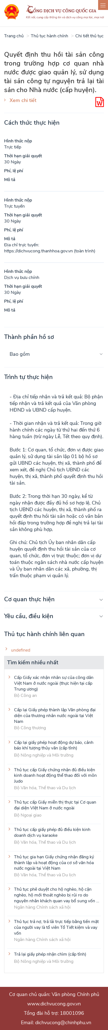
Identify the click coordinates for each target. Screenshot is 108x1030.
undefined (20, 650)
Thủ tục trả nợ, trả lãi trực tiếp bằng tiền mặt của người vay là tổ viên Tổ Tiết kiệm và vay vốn (56, 927)
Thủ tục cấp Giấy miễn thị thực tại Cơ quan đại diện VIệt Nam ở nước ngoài (55, 805)
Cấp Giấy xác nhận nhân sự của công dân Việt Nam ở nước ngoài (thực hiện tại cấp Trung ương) (53, 683)
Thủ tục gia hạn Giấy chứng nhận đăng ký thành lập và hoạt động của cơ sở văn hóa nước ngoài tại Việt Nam (54, 862)
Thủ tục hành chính (49, 36)
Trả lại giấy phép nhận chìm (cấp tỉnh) (50, 954)
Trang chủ (14, 36)
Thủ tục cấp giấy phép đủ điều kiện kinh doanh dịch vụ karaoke (52, 832)
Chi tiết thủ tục (89, 36)
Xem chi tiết (23, 100)
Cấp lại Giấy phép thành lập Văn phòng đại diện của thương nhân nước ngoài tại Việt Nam (55, 715)
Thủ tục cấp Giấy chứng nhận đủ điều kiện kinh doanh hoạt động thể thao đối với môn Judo (55, 775)
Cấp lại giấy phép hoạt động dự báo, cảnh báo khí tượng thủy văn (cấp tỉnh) (53, 745)
